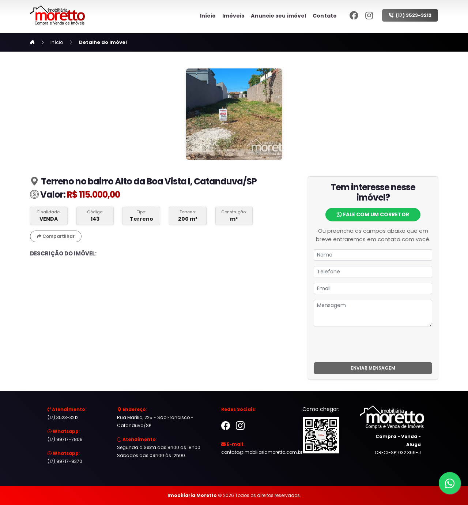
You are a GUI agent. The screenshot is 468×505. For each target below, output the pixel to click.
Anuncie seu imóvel (278, 15)
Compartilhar (56, 236)
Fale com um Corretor (373, 214)
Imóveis (233, 15)
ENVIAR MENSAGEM (373, 368)
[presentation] (373, 344)
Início (208, 15)
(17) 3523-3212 (410, 15)
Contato (325, 15)
